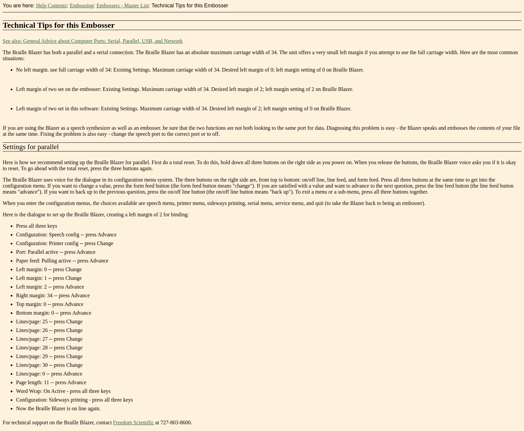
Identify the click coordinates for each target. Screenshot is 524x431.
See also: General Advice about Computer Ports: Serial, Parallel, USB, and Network (93, 41)
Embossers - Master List (123, 5)
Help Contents (51, 5)
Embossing (82, 5)
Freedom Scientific (133, 422)
